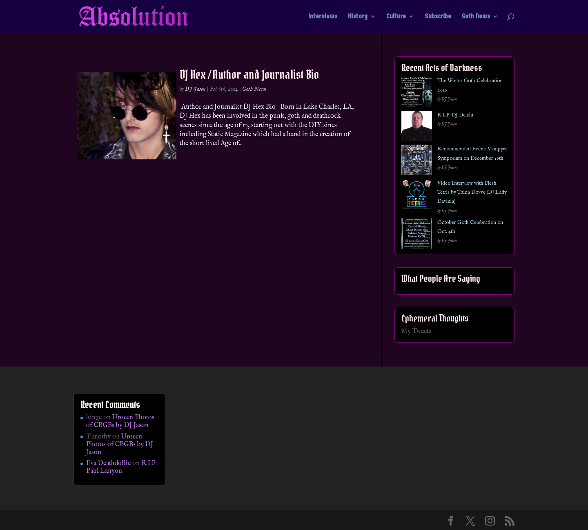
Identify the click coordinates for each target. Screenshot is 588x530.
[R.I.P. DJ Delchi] (416, 128)
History (358, 16)
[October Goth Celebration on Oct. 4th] (416, 235)
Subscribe (438, 16)
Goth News (476, 16)
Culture (396, 16)
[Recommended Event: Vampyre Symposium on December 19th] (416, 162)
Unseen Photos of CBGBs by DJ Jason (120, 421)
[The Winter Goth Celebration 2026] (416, 93)
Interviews (322, 16)
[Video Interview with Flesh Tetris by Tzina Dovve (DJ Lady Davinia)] (416, 196)
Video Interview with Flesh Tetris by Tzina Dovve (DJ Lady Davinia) (472, 192)
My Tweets (416, 331)
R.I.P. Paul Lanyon (121, 467)
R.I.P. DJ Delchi (455, 115)
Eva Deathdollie (108, 463)
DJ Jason (195, 89)
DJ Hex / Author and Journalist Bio (249, 74)
